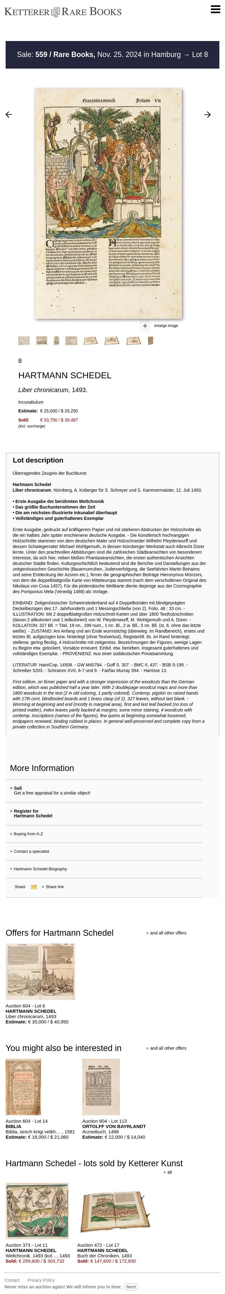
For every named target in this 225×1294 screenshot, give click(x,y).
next (131, 1286)
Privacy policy (41, 1280)
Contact (11, 1280)
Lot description (38, 460)
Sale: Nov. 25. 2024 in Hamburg (100, 54)
